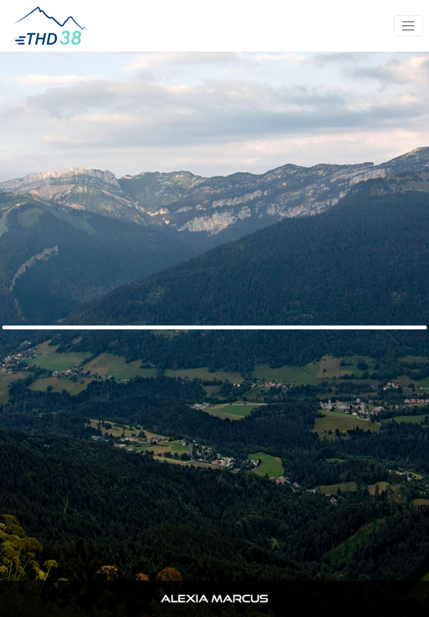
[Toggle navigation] (408, 25)
